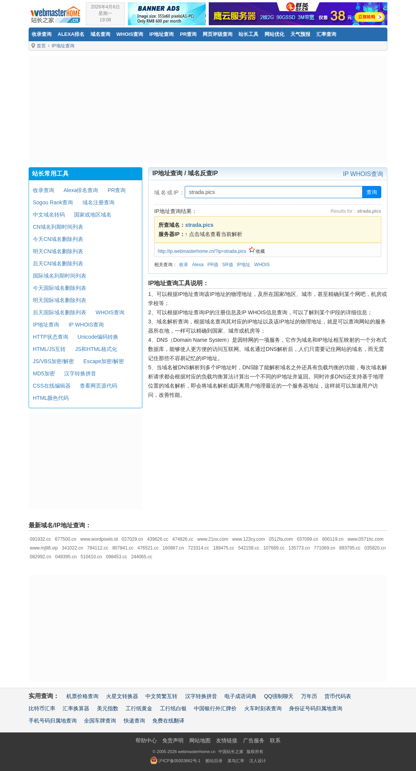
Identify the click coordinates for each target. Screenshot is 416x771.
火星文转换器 (122, 696)
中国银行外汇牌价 (215, 708)
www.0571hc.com (366, 539)
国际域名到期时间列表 (59, 276)
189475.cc (223, 548)
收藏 (257, 251)
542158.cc (248, 548)
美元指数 (107, 708)
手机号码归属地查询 (53, 721)
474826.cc (182, 539)
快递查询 (134, 721)
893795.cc (349, 548)
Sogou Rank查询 (53, 202)
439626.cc (157, 539)
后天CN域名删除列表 (58, 263)
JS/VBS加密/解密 (53, 361)
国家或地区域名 (92, 215)
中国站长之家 (230, 751)
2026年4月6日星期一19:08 (105, 13)
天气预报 (300, 34)
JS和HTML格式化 (96, 349)
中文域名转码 (49, 215)
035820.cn (375, 548)
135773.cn (299, 548)
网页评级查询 (217, 34)
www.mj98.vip (44, 548)
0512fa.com (281, 539)
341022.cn (72, 548)
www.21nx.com (212, 539)
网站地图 (200, 740)
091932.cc (40, 539)
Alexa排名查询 (80, 190)
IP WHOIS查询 (363, 174)
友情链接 (226, 740)
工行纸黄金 (139, 708)
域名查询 (100, 34)
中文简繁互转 (161, 696)
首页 (41, 45)
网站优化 (274, 34)
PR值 (212, 264)
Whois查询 (129, 34)
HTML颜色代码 (51, 398)
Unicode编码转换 (97, 337)
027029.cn (132, 539)
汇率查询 (326, 34)
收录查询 (42, 34)
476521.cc (147, 548)
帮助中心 (146, 740)
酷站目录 (214, 760)
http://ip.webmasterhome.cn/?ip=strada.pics (202, 251)
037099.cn (307, 539)
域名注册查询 (98, 202)
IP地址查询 (161, 34)
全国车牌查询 (100, 721)
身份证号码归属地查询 (315, 708)
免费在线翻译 (168, 721)
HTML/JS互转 (49, 349)
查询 (371, 192)
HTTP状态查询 (50, 337)
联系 (275, 740)
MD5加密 (44, 373)
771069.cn (324, 548)
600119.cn (332, 539)
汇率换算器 (76, 708)
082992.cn (40, 556)
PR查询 (188, 34)
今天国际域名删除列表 (59, 288)
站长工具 (248, 34)
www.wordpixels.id (99, 539)
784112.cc (97, 548)
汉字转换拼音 (80, 373)
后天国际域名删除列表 (59, 312)
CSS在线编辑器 (52, 386)
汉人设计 (257, 760)
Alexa (197, 264)
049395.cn (66, 556)
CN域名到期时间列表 (58, 227)
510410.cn (91, 556)
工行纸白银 (173, 708)
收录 (183, 264)
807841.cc (122, 548)
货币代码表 (337, 696)
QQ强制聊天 (279, 696)
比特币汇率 (42, 708)
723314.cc (198, 548)
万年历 (309, 696)
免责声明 (173, 740)
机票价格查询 (82, 696)
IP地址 (243, 264)
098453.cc (116, 556)
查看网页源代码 (98, 386)
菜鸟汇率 (235, 760)
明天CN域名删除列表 (58, 251)
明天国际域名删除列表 (59, 300)
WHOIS (262, 264)
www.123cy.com (248, 539)
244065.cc (141, 556)
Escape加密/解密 (104, 361)
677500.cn (65, 539)
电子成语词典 (240, 696)
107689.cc (273, 548)
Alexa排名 (71, 34)
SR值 (227, 264)
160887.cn (173, 548)
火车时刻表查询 (263, 708)
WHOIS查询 (109, 312)
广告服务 (253, 740)
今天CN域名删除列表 (58, 239)
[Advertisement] (208, 109)
